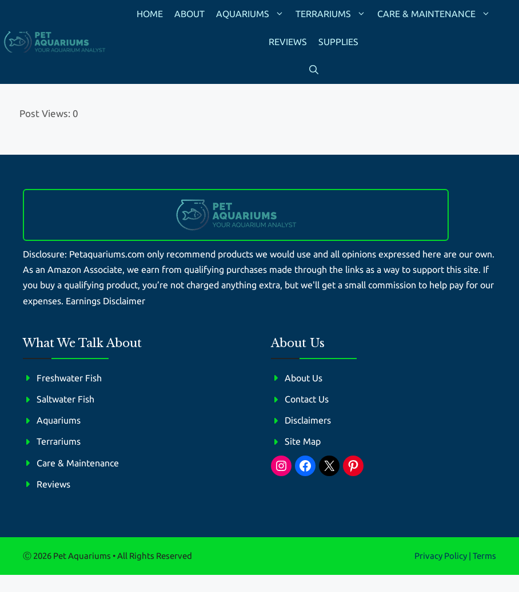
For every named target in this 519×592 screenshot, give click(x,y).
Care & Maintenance (436, 14)
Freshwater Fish (69, 378)
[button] (314, 70)
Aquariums (253, 14)
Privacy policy (440, 556)
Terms (484, 556)
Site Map (303, 441)
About (189, 14)
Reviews (288, 42)
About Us (303, 378)
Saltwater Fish (65, 399)
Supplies (338, 42)
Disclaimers (308, 420)
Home (150, 14)
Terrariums (334, 14)
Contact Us (307, 399)
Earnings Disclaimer (105, 301)
